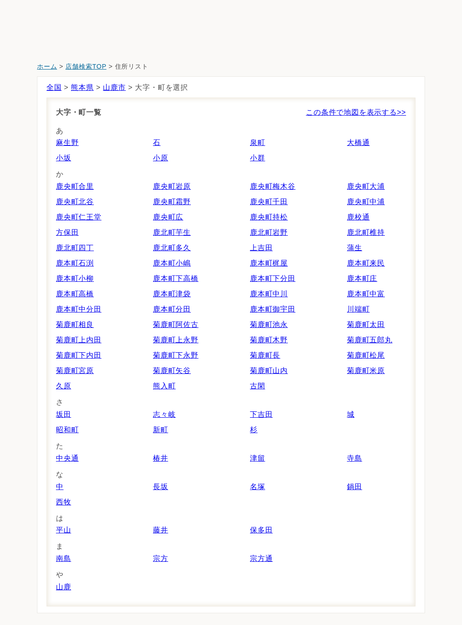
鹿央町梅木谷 (273, 186)
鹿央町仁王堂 (79, 217)
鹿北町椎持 (366, 232)
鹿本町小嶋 (172, 263)
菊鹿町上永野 (176, 340)
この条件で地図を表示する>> (356, 112)
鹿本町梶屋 (269, 263)
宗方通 (261, 558)
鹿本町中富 (366, 294)
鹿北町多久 (172, 248)
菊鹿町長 (265, 355)
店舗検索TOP (85, 66)
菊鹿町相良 (75, 324)
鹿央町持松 (269, 217)
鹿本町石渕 (75, 263)
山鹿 (63, 587)
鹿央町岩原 (172, 186)
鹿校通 (358, 217)
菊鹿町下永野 (176, 355)
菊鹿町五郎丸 (370, 340)
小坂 (63, 158)
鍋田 (354, 486)
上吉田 (261, 248)
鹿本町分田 (172, 309)
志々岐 (164, 414)
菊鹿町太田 (366, 324)
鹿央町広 (168, 217)
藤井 (160, 530)
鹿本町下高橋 (176, 278)
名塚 (257, 486)
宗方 (160, 558)
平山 (63, 530)
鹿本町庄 (362, 278)
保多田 (261, 530)
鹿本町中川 (269, 294)
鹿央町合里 (75, 186)
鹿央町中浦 (366, 201)
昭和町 (67, 430)
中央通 (67, 458)
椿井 (160, 458)
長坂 (160, 486)
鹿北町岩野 (269, 232)
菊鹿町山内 (269, 370)
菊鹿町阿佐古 (176, 324)
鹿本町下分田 (273, 278)
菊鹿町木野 (269, 340)
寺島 (354, 458)
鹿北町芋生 (172, 232)
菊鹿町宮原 (75, 370)
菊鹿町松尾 (366, 355)
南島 (63, 558)
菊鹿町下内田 (79, 355)
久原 (63, 386)
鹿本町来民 (366, 263)
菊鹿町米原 (366, 370)
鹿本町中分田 (79, 309)
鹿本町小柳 (75, 278)
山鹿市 (114, 87)
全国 (54, 87)
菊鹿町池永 (269, 324)
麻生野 (67, 142)
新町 (160, 430)
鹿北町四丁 (75, 248)
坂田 (63, 414)
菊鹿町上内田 (79, 340)
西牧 (63, 502)
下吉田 (261, 414)
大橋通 (358, 142)
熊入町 (164, 386)
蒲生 (354, 248)
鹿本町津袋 (172, 294)
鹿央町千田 (269, 201)
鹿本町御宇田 (273, 309)
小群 (257, 158)
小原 (160, 158)
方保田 (67, 232)
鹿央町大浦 (366, 186)
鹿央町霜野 (172, 201)
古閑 (257, 386)
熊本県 (82, 87)
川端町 (358, 309)
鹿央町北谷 (75, 201)
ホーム (47, 66)
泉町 (257, 142)
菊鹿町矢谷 (172, 370)
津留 (257, 458)
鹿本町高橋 (75, 294)
